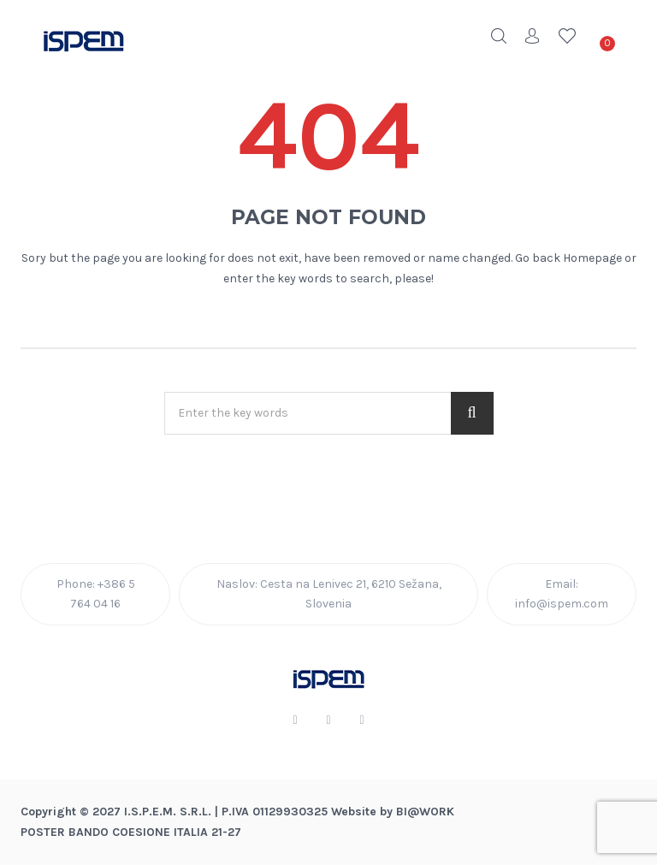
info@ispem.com (561, 603)
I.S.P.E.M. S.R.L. (167, 811)
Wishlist (567, 36)
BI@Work (425, 811)
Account (533, 36)
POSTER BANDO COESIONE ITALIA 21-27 (131, 832)
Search (499, 36)
